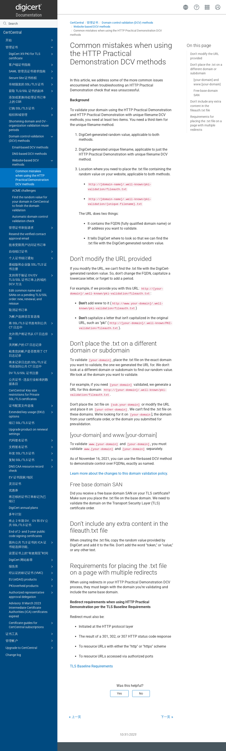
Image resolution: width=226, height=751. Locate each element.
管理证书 (30, 47)
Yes (119, 693)
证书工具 (30, 633)
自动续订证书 (31, 251)
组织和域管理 (31, 114)
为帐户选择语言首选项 (24, 316)
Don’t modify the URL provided (204, 56)
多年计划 (15, 514)
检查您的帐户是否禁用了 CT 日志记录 (28, 354)
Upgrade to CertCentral (30, 647)
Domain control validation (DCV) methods (31, 138)
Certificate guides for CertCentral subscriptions (31, 625)
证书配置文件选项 (31, 405)
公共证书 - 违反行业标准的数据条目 (28, 382)
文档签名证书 (31, 447)
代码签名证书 (31, 440)
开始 (30, 40)
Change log (13, 655)
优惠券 (13, 490)
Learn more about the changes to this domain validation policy (118, 473)
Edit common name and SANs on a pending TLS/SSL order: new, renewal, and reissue (28, 297)
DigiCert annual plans (23, 507)
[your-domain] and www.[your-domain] (207, 82)
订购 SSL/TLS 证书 (31, 108)
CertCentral (12, 32)
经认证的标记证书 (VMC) (31, 573)
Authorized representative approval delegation (31, 594)
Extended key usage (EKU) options (31, 414)
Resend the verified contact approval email (27, 236)
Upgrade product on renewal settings (28, 432)
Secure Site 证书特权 (31, 78)
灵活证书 (15, 483)
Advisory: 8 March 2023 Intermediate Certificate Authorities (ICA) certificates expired (28, 609)
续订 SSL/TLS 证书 (21, 423)
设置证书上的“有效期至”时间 (28, 553)
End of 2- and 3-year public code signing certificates (27, 534)
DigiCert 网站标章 (31, 560)
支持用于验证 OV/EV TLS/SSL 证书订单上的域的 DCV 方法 (31, 279)
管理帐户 (30, 640)
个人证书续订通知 (31, 258)
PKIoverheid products (31, 586)
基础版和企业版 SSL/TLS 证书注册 (28, 267)
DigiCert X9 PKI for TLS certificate (31, 56)
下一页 (165, 717)
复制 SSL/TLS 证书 (31, 460)
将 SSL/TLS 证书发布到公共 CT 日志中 (31, 325)
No (141, 693)
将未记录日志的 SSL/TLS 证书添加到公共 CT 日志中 (28, 364)
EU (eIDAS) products (31, 579)
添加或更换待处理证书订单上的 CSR (27, 99)
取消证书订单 (18, 310)
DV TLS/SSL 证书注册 (31, 373)
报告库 (31, 566)
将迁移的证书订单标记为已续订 (27, 499)
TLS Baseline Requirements (91, 666)
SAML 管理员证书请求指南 (31, 71)
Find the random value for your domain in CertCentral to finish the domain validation (30, 203)
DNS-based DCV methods (29, 153)
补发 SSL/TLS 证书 (31, 453)
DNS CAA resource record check (31, 468)
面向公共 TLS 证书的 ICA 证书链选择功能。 (31, 544)
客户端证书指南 (31, 64)
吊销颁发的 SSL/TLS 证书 (31, 84)
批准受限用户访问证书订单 (27, 245)
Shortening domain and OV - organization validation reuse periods (29, 126)
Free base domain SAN (206, 93)
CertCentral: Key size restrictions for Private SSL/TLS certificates (24, 395)
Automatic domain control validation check (30, 219)
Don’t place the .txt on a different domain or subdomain (206, 69)
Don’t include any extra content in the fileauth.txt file (205, 106)
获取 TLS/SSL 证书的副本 (31, 91)
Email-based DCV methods (30, 147)
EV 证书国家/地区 (21, 477)
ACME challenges (24, 190)
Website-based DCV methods (33, 162)
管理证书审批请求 (31, 227)
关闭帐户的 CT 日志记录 (25, 344)
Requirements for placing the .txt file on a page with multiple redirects (206, 123)
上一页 (76, 717)
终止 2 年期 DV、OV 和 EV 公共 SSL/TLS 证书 (28, 523)
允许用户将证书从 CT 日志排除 (31, 336)
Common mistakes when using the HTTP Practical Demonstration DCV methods (32, 177)
